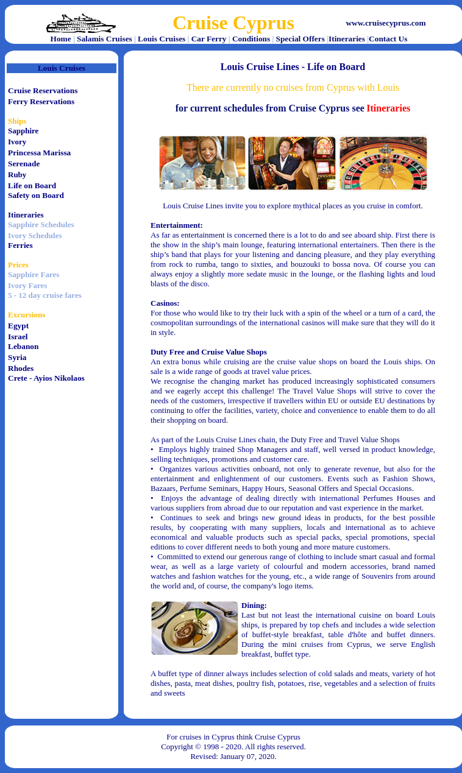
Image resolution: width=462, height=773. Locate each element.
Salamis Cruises (104, 38)
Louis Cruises (161, 38)
